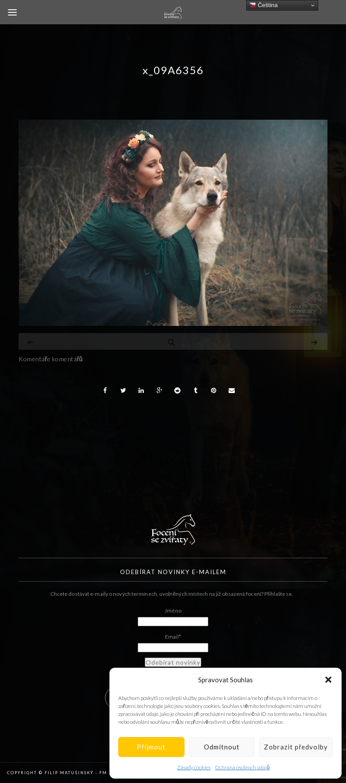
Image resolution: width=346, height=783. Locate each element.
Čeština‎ (263, 5)
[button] (328, 679)
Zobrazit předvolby (296, 747)
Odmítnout (222, 747)
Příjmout (151, 747)
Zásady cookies (194, 767)
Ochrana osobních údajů (242, 767)
